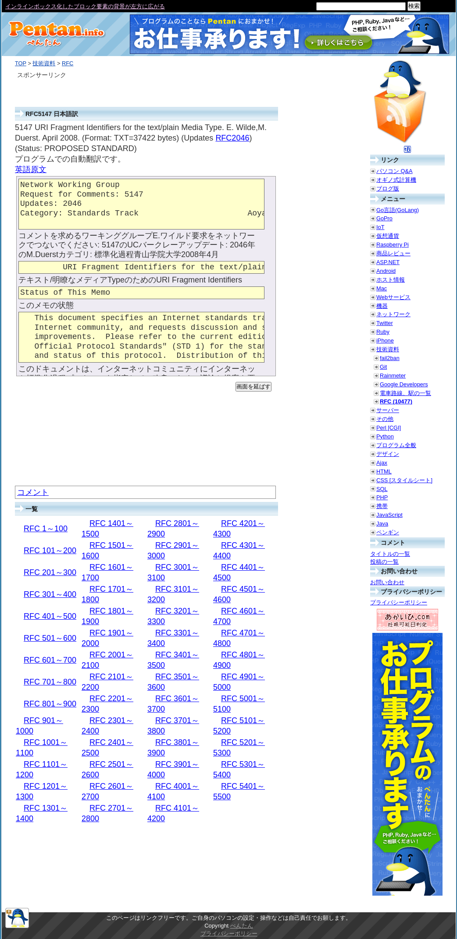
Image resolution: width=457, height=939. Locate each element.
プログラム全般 (396, 445)
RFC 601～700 (50, 660)
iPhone (385, 340)
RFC (67, 63)
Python (385, 436)
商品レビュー (393, 253)
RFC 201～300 (50, 572)
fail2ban (390, 358)
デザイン (387, 454)
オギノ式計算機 (396, 180)
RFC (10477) (396, 401)
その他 (384, 419)
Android (386, 271)
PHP (382, 497)
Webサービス (393, 297)
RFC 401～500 (50, 616)
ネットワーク (393, 314)
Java (382, 523)
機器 (382, 306)
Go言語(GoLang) (397, 210)
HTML (384, 471)
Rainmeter (393, 375)
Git (383, 367)
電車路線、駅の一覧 (405, 393)
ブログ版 (387, 188)
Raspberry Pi (392, 244)
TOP (20, 63)
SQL (382, 489)
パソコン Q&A (394, 171)
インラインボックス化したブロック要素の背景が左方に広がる (85, 6)
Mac (381, 288)
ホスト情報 (390, 279)
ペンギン (387, 532)
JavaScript (389, 515)
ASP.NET (388, 262)
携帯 (382, 506)
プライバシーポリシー (398, 602)
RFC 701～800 (50, 682)
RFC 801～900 (50, 703)
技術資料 (43, 63)
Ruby (382, 331)
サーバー (387, 410)
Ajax (381, 462)
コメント (33, 492)
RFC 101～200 (50, 550)
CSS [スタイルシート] (404, 480)
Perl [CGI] (388, 427)
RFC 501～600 (50, 638)
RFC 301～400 (50, 594)
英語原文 (30, 169)
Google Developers (404, 384)
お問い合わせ (387, 582)
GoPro (384, 218)
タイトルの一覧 (390, 554)
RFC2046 (232, 138)
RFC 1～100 (46, 528)
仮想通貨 (387, 236)
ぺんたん (241, 925)
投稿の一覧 (384, 561)
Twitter (384, 323)
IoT (380, 227)
